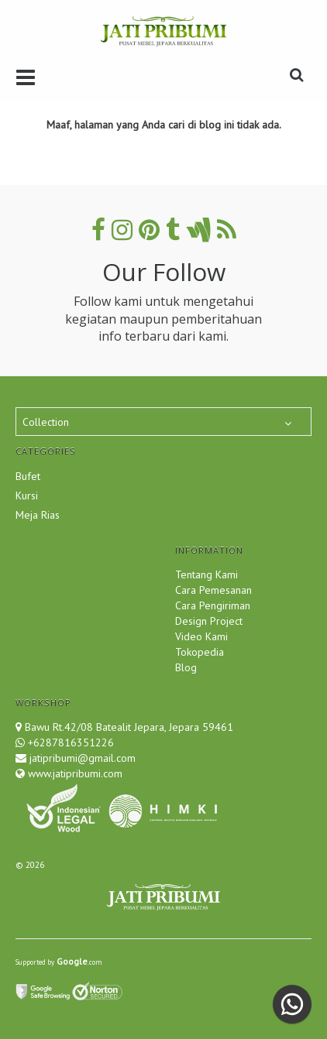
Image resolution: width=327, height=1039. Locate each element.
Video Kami (201, 636)
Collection (45, 422)
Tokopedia (199, 652)
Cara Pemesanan (213, 590)
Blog (186, 667)
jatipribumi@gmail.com (81, 758)
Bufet (27, 476)
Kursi (26, 495)
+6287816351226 (71, 742)
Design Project (209, 621)
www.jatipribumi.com (73, 773)
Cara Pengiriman (212, 605)
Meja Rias (37, 515)
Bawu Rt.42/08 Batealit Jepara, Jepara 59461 (129, 727)
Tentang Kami (206, 574)
